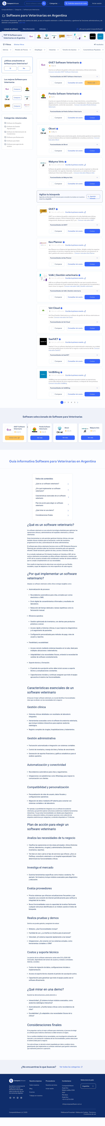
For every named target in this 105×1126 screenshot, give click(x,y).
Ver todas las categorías (71, 1067)
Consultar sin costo (75, 83)
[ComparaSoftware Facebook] (17, 1097)
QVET (52, 208)
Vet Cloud (54, 307)
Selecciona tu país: (87, 1080)
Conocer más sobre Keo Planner (85, 253)
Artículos (43, 29)
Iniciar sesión (97, 3)
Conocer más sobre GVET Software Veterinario (63, 72)
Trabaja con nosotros (35, 1095)
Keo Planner (55, 242)
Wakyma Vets (56, 161)
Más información (29, 29)
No (24, 68)
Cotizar (92, 118)
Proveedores (50, 1081)
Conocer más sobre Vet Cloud (63, 317)
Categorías (55, 3)
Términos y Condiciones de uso (90, 1113)
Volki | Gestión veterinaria (63, 275)
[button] (74, 77)
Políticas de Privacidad (68, 1112)
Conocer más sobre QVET (86, 220)
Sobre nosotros (34, 1085)
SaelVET (53, 339)
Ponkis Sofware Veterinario (64, 93)
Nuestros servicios (51, 1085)
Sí (10, 68)
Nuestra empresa (35, 1081)
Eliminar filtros (19, 44)
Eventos (32, 1092)
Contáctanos (66, 1081)
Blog (30, 1088)
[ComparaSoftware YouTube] (14, 1097)
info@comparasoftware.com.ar (69, 1104)
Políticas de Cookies (82, 1112)
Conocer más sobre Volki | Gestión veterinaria (78, 286)
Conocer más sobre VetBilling (58, 383)
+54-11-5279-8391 (68, 1099)
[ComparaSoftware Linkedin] (10, 1097)
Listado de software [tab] (11, 29)
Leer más (22, 23)
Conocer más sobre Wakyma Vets (84, 173)
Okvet (52, 128)
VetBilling (54, 372)
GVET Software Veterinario (64, 62)
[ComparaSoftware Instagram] (21, 1097)
